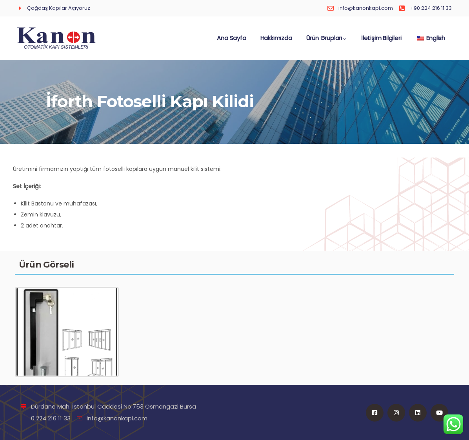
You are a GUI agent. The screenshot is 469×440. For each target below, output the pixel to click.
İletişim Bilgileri (381, 42)
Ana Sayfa (231, 42)
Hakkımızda (276, 42)
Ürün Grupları (326, 42)
